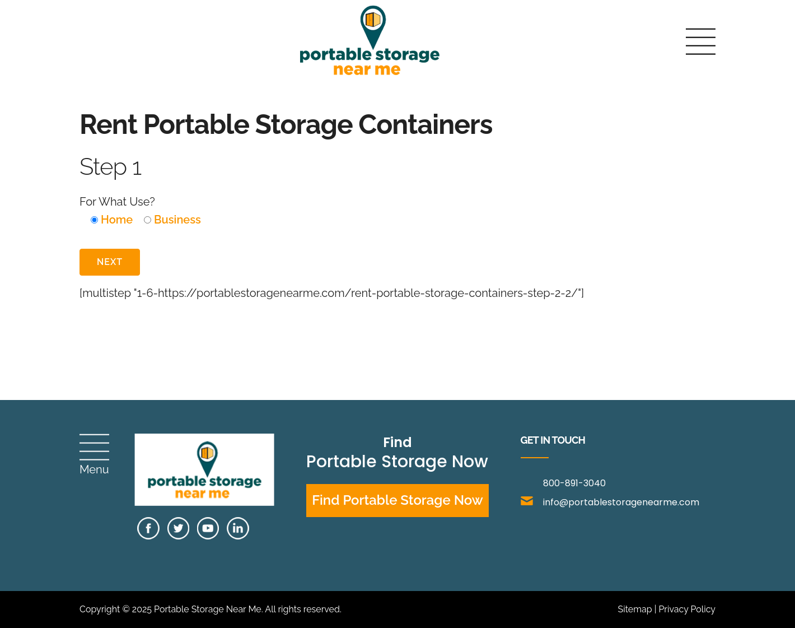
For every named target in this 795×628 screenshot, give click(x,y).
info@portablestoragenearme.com (610, 502)
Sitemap (635, 609)
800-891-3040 (574, 483)
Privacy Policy (687, 609)
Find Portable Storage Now (397, 500)
